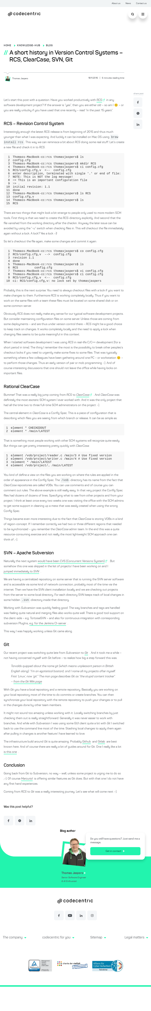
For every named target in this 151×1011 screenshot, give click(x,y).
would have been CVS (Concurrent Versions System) (71, 585)
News (128, 3)
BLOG (49, 45)
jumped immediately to (21, 595)
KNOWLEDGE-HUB (28, 45)
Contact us (141, 3)
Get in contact (116, 875)
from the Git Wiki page (27, 706)
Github (86, 766)
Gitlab (101, 766)
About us (116, 3)
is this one (10, 776)
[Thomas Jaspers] (18, 79)
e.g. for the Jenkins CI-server (47, 647)
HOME (7, 45)
